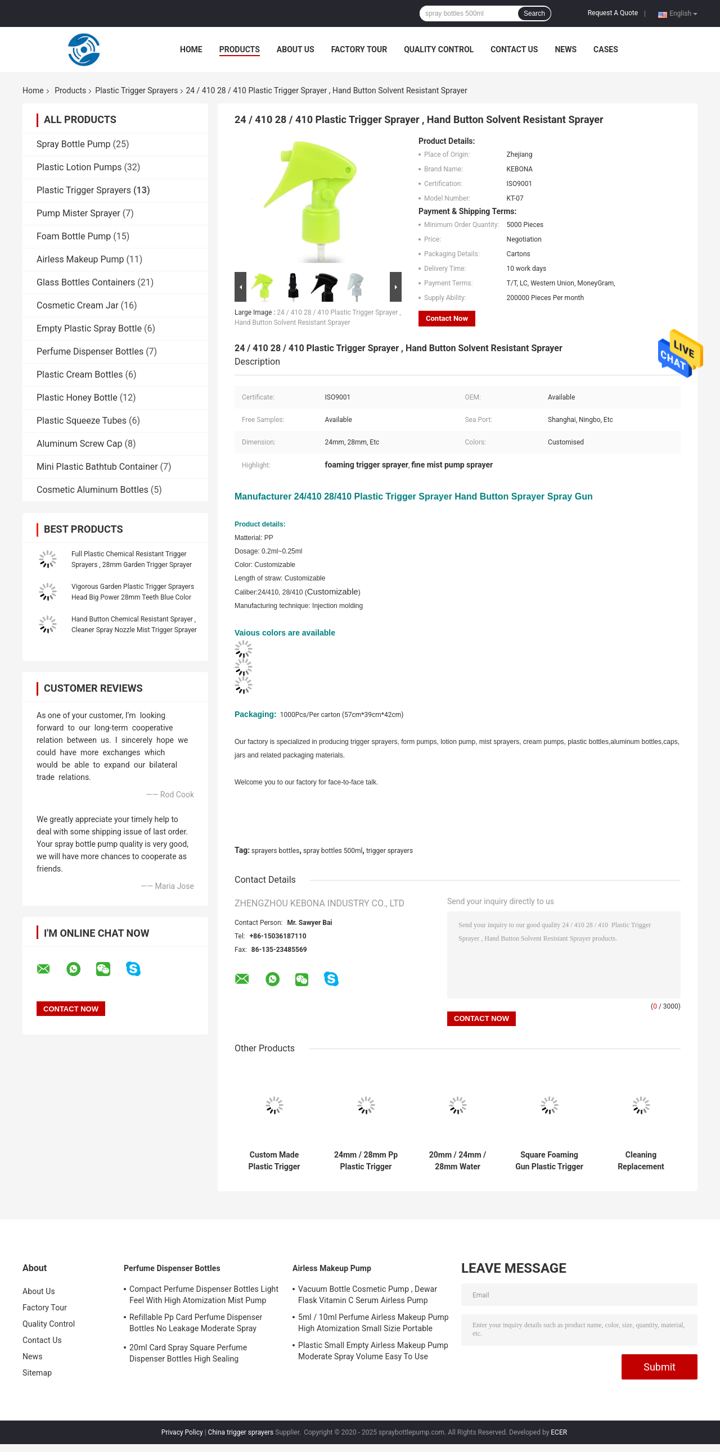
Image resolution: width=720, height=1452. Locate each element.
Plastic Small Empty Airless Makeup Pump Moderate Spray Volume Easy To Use (373, 1351)
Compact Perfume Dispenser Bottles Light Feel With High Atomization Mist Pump (203, 1295)
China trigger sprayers (241, 1432)
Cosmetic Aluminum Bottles (92, 489)
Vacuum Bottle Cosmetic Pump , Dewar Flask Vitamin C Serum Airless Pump (367, 1295)
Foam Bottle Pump (74, 236)
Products (239, 49)
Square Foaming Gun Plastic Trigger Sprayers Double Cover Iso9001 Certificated (549, 1161)
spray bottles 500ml (332, 851)
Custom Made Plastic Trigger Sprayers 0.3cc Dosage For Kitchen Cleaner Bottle (274, 1161)
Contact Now (447, 318)
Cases (605, 49)
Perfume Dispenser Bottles (90, 351)
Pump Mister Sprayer (78, 213)
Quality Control (439, 49)
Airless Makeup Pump (80, 259)
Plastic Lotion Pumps (79, 167)
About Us (295, 49)
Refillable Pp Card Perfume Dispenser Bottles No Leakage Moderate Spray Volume (195, 1324)
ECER (559, 1432)
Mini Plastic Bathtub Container (97, 466)
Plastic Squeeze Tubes (82, 420)
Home (191, 49)
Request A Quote (613, 13)
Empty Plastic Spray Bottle (89, 328)
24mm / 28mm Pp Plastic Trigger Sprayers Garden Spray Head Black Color (366, 1161)
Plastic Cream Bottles (80, 374)
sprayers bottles (275, 851)
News (566, 49)
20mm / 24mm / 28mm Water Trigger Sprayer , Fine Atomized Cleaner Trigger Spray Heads (457, 1161)
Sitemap (37, 1372)
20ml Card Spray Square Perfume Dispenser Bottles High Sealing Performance (188, 1355)
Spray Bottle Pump (74, 144)
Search (534, 13)
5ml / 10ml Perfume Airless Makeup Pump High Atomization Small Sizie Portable (373, 1323)
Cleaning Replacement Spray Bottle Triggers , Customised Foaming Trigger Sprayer (641, 1161)
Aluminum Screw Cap (79, 443)
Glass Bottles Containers (86, 282)
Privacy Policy (182, 1432)
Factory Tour (359, 49)
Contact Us (514, 49)
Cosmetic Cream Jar (78, 305)
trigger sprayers (389, 851)
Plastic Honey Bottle (77, 397)
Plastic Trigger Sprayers (136, 90)
